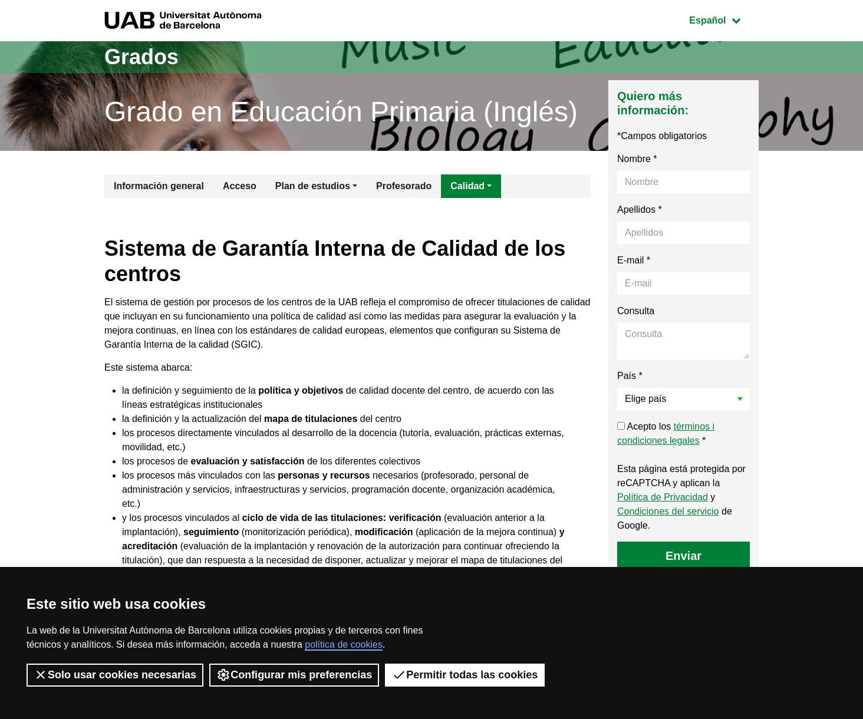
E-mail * (633, 260)
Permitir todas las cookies (465, 675)
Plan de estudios (312, 186)
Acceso (239, 186)
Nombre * (637, 159)
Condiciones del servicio (668, 511)
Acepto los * (665, 433)
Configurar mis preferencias (294, 675)
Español (724, 19)
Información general (159, 186)
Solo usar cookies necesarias (115, 675)
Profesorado (403, 186)
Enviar (683, 555)
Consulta (635, 311)
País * (630, 376)
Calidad (467, 186)
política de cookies (344, 644)
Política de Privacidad (662, 497)
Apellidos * (639, 210)
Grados (141, 57)
